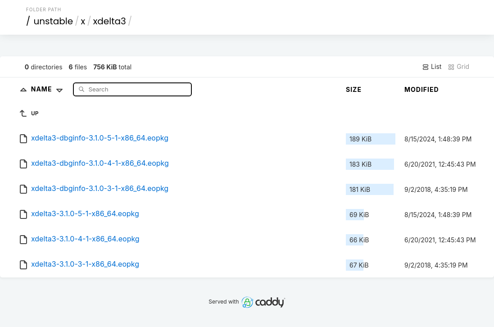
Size (354, 89)
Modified (421, 89)
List (431, 67)
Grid (458, 67)
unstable (53, 21)
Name (49, 89)
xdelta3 (109, 21)
